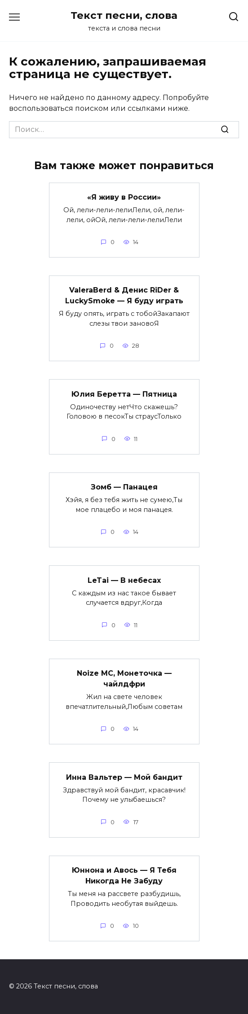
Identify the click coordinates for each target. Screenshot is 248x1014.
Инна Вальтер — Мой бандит (124, 777)
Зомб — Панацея (124, 487)
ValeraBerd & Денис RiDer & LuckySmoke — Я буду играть (124, 295)
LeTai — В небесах (124, 580)
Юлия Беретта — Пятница (124, 393)
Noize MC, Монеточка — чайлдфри (124, 678)
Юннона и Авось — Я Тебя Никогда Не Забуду (124, 875)
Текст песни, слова (124, 15)
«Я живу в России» (124, 197)
